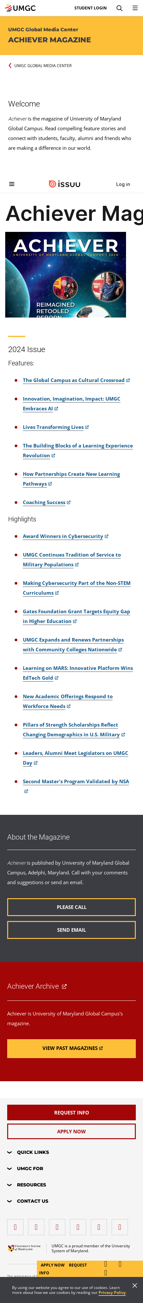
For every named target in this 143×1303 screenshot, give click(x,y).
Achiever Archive (33, 986)
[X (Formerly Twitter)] (79, 1224)
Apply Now (53, 1265)
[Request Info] (71, 1112)
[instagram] (59, 1224)
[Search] (119, 8)
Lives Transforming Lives (53, 427)
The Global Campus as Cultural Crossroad (74, 380)
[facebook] (17, 1224)
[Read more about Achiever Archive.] (71, 1048)
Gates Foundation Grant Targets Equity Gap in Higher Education (76, 616)
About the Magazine (38, 837)
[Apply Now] (71, 1131)
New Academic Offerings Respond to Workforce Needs (68, 701)
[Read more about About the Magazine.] (71, 907)
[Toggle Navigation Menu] (135, 8)
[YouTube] (121, 1224)
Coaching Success (44, 502)
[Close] (135, 1286)
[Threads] (100, 1224)
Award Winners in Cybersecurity (63, 536)
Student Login (90, 8)
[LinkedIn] (38, 1224)
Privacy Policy (112, 1292)
